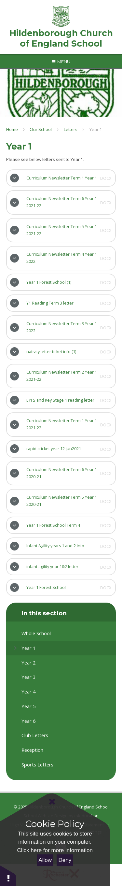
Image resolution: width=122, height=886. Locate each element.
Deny (65, 860)
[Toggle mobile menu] (61, 61)
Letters (70, 129)
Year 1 (95, 129)
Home (12, 129)
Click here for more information (55, 850)
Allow (45, 860)
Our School (41, 129)
